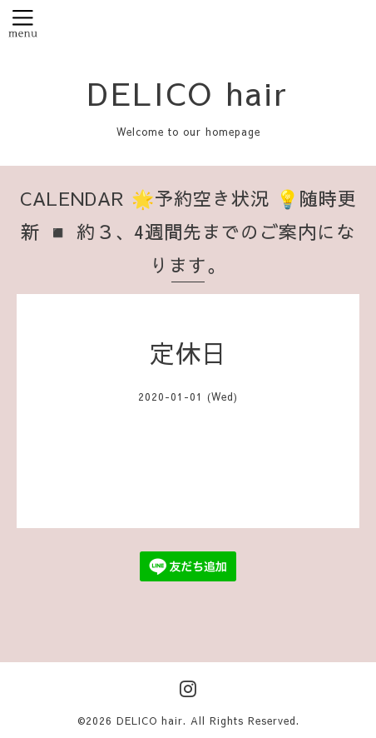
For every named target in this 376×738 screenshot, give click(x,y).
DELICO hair (188, 92)
